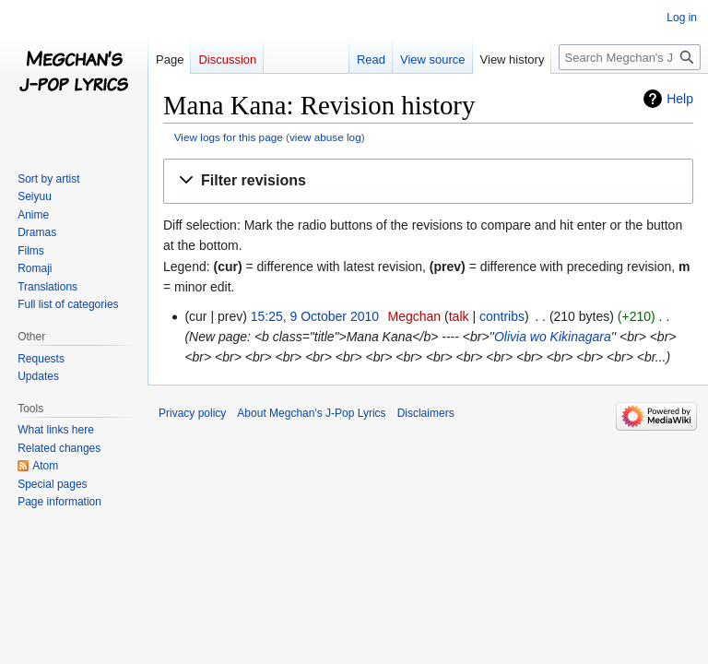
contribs (502, 316)
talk (459, 316)
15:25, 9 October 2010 (315, 316)
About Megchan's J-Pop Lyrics (311, 413)
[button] (428, 181)
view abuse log (325, 137)
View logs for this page (228, 137)
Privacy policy (192, 413)
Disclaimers (425, 413)
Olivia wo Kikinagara (552, 336)
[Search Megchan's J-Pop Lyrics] (630, 57)
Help (680, 98)
